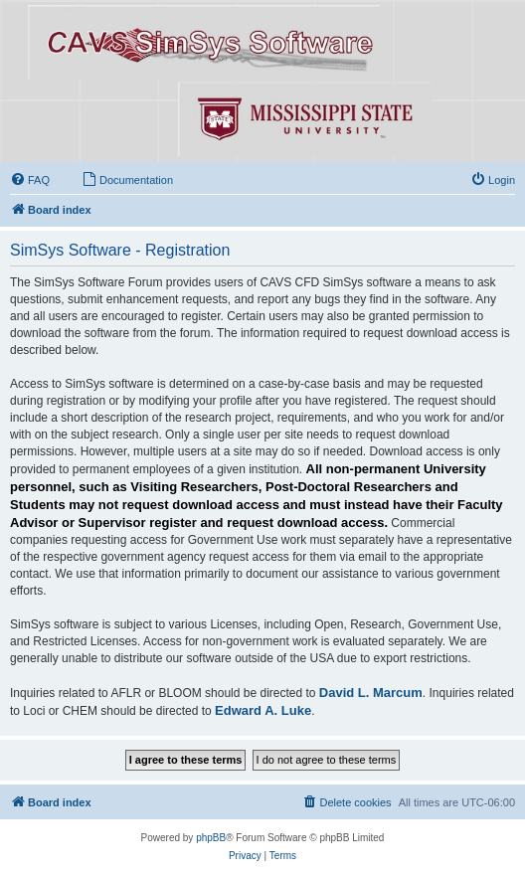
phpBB (211, 837)
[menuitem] (30, 180)
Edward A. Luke (263, 710)
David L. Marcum (371, 692)
